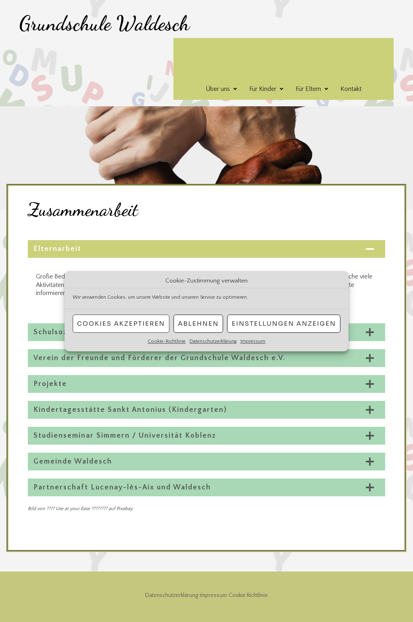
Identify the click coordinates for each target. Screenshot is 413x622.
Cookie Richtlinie (248, 595)
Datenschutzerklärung (213, 341)
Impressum (252, 341)
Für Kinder (262, 89)
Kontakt (350, 89)
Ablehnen (198, 323)
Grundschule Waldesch (104, 23)
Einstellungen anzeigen (284, 323)
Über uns (218, 89)
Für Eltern (308, 89)
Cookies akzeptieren (121, 323)
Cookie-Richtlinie (167, 341)
